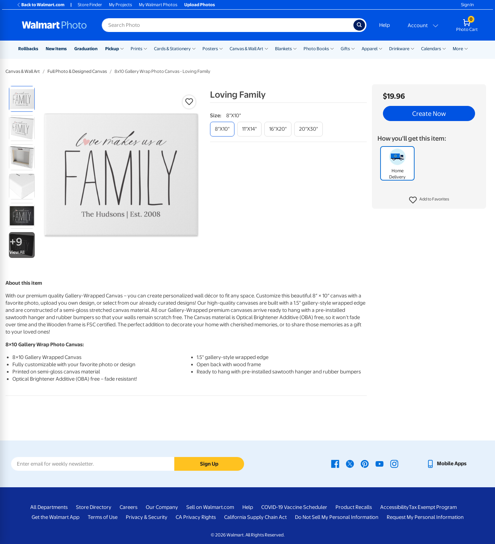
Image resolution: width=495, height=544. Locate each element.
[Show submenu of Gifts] (353, 48)
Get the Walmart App (55, 517)
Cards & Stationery (172, 48)
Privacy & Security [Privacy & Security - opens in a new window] (146, 517)
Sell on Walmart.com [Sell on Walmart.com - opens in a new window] (210, 507)
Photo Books (316, 48)
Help (384, 25)
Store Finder (90, 4)
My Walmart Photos (158, 4)
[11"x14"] (249, 129)
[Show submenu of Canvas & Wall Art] (266, 48)
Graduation (86, 48)
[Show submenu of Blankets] (295, 48)
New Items (56, 48)
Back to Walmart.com (40, 4)
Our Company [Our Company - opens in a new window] (162, 507)
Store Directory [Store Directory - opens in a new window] (93, 507)
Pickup (112, 48)
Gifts (345, 48)
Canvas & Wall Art (246, 48)
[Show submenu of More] (466, 48)
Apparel (369, 48)
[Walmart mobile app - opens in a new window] (446, 463)
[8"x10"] (222, 129)
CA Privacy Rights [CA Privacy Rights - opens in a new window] (196, 517)
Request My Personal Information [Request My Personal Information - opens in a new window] (425, 517)
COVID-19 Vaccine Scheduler (294, 507)
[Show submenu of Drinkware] (412, 48)
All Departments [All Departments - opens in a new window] (49, 507)
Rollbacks (28, 48)
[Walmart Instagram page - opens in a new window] (394, 463)
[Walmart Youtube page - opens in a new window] (379, 463)
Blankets (283, 48)
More (458, 48)
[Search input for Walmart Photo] (227, 25)
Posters (210, 48)
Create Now (429, 113)
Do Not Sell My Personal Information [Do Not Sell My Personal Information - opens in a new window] (336, 517)
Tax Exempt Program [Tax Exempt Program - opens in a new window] (433, 507)
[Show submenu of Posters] (221, 48)
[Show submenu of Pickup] (122, 48)
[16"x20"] (278, 129)
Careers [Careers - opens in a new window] (129, 507)
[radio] (22, 99)
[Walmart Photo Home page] (54, 25)
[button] (429, 200)
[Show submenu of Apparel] (380, 48)
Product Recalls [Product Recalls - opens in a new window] (354, 507)
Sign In (467, 4)
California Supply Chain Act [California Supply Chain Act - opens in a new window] (255, 517)
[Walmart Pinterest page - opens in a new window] (365, 463)
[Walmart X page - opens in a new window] (350, 463)
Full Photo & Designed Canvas (77, 71)
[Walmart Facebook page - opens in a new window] (335, 463)
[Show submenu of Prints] (145, 48)
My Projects (120, 4)
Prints (136, 48)
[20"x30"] (308, 129)
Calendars (431, 48)
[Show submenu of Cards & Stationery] (194, 48)
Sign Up (209, 464)
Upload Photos (199, 4)
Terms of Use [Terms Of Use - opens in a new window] (103, 517)
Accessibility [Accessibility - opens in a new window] (394, 507)
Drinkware (399, 48)
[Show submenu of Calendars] (444, 48)
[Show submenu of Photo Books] (332, 48)
